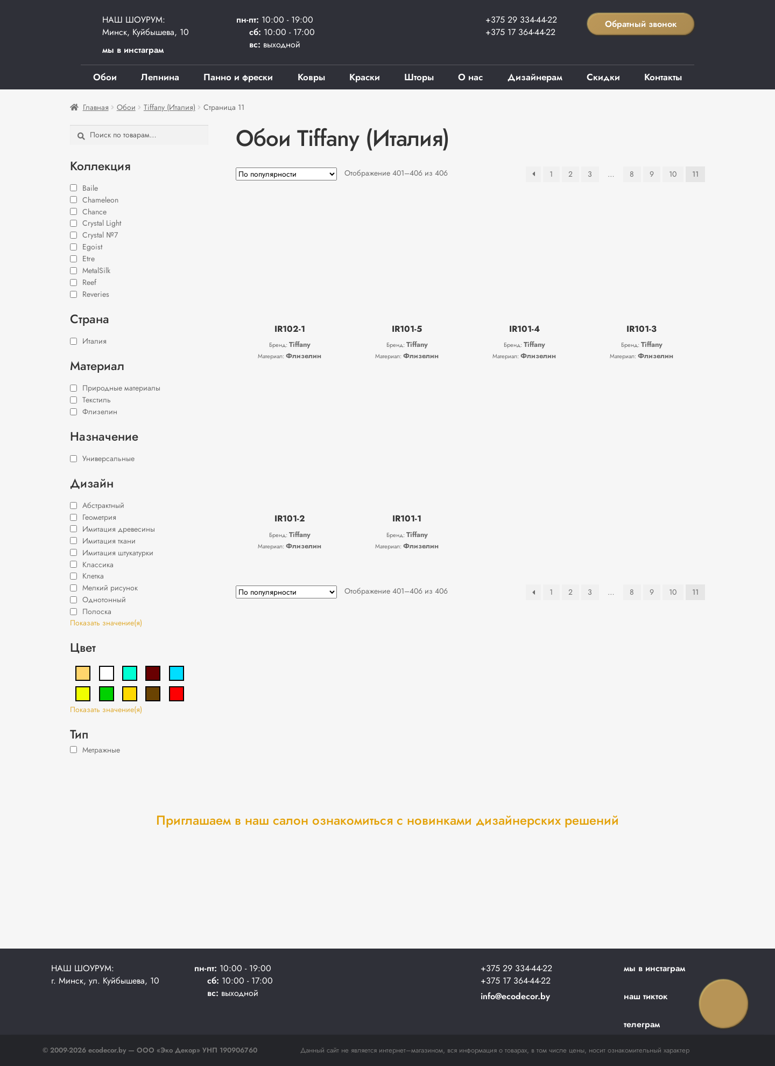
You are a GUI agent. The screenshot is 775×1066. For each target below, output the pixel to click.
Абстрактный (103, 505)
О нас (470, 77)
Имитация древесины (118, 529)
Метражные (101, 749)
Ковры (311, 77)
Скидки (603, 77)
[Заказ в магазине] (286, 174)
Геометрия (99, 517)
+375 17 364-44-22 (520, 32)
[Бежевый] (83, 672)
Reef (89, 282)
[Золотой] (129, 692)
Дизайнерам (535, 77)
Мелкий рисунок (110, 587)
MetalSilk (96, 270)
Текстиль (96, 399)
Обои (105, 77)
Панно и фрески (238, 77)
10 (673, 174)
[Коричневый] (153, 692)
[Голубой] (176, 672)
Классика (98, 564)
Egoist (92, 246)
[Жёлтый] (83, 692)
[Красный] (176, 692)
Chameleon (100, 199)
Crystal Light (101, 223)
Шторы (419, 77)
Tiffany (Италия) (169, 107)
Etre (88, 258)
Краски (364, 77)
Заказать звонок (724, 1004)
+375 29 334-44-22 (521, 19)
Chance (94, 211)
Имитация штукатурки (117, 552)
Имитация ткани (109, 540)
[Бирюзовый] (129, 672)
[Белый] (106, 672)
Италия (94, 341)
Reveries (95, 294)
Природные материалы (121, 387)
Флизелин (99, 411)
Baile (90, 188)
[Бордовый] (153, 672)
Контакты (663, 77)
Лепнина (160, 77)
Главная (96, 107)
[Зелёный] (106, 692)
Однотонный (104, 599)
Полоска (96, 611)
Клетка (93, 575)
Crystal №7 (99, 234)
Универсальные (108, 458)
